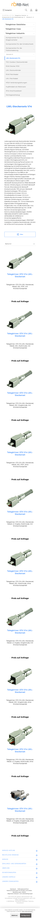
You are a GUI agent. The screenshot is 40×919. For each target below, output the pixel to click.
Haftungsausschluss (23, 889)
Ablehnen (15, 915)
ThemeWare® (20, 902)
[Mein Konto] (31, 10)
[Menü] (7, 10)
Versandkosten (9, 898)
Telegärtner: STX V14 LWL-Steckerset (20, 275)
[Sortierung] (20, 244)
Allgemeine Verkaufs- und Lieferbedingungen (20, 893)
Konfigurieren (25, 915)
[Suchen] (26, 10)
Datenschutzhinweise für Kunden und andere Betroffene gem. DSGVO (19, 891)
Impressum (13, 889)
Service (5, 859)
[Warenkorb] (36, 10)
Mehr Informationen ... (27, 911)
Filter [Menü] (20, 234)
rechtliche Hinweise (10, 855)
